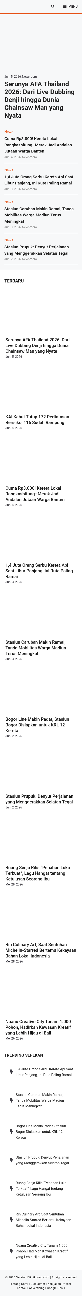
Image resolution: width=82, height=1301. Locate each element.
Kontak (22, 1288)
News (8, 132)
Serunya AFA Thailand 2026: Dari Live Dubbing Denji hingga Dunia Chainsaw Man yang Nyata (39, 99)
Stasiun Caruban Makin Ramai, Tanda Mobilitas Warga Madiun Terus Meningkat (39, 215)
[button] (53, 6)
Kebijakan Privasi (59, 1283)
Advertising (36, 1288)
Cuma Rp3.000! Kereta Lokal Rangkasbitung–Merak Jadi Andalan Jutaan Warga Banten (38, 145)
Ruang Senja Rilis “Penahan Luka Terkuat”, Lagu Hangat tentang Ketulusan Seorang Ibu (37, 873)
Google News (56, 1288)
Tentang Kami (18, 1283)
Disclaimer (38, 1283)
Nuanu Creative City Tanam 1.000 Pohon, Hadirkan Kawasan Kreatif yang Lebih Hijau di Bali (38, 1027)
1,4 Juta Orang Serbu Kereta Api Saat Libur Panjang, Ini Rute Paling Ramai (39, 571)
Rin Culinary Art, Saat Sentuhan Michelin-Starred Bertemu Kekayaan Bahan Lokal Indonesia (40, 950)
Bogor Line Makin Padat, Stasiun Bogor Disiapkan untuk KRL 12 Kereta (37, 725)
